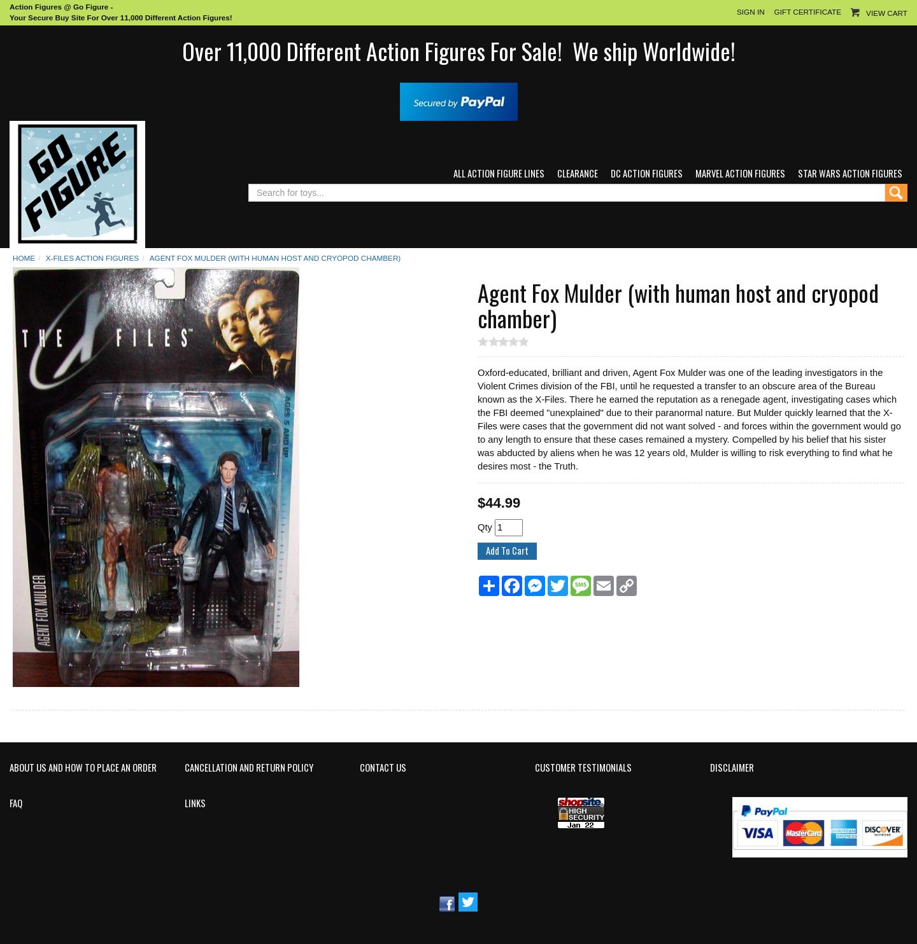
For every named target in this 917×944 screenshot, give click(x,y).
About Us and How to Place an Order (83, 767)
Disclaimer (732, 767)
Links (195, 803)
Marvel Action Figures (740, 173)
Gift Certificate (807, 12)
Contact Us (383, 767)
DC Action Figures (647, 173)
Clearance (577, 173)
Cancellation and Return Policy (249, 767)
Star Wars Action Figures (850, 173)
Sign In (751, 12)
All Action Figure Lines (498, 173)
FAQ (16, 803)
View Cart (886, 13)
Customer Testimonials (583, 767)
